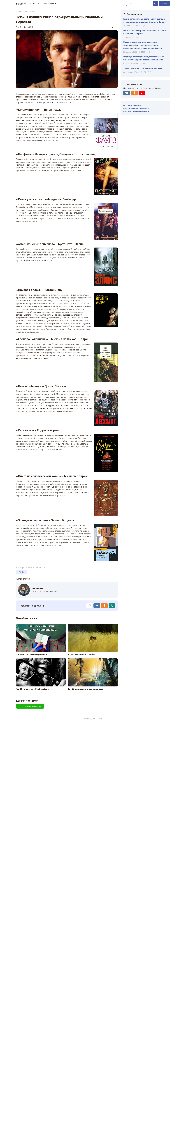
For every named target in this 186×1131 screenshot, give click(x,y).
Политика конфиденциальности (136, 111)
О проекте (127, 105)
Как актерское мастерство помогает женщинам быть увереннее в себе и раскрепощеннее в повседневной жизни (142, 45)
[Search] (139, 3)
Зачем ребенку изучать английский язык (142, 68)
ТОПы (39, 11)
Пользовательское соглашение (136, 108)
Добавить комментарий (30, 706)
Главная (19, 11)
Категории (29, 11)
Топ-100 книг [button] (50, 3)
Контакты (137, 105)
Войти (164, 3)
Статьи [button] (34, 3)
